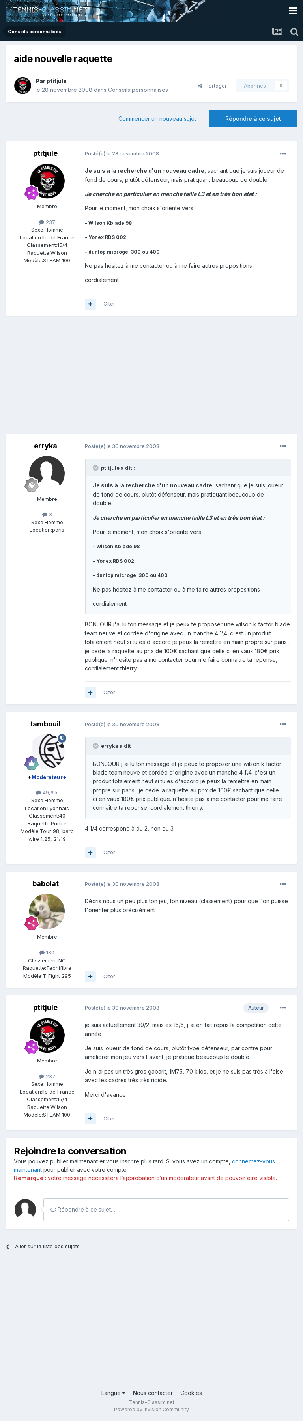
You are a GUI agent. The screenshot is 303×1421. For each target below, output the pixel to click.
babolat (45, 883)
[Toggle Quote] (96, 468)
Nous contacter (153, 1392)
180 (46, 952)
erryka (45, 446)
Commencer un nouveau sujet (157, 118)
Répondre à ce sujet (253, 118)
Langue (113, 1392)
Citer (109, 304)
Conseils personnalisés (138, 89)
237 (47, 222)
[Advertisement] (98, 378)
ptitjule (57, 81)
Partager (212, 85)
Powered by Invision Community (151, 1409)
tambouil (45, 724)
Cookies (191, 1392)
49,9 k (47, 792)
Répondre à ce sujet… (82, 1209)
